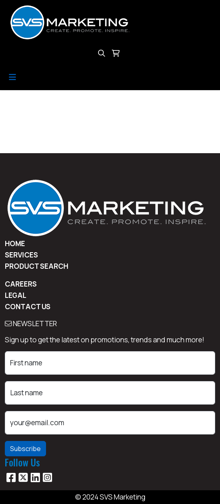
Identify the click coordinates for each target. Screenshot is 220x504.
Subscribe (25, 448)
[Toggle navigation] (12, 77)
